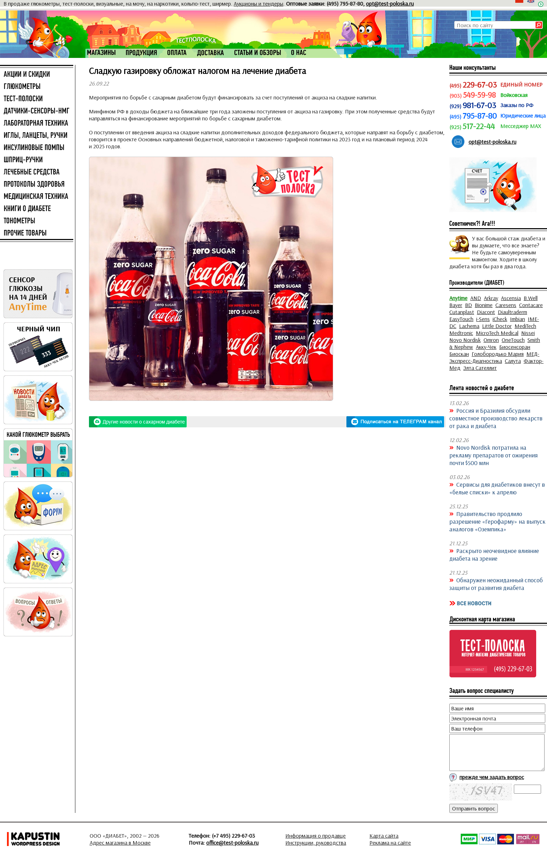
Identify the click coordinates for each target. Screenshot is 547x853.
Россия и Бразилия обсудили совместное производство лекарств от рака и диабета (495, 417)
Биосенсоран (514, 346)
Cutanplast (461, 311)
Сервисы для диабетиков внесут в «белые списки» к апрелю (497, 488)
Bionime (484, 304)
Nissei (528, 332)
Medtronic (461, 332)
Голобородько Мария (498, 353)
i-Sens (483, 318)
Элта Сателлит (480, 367)
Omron (491, 339)
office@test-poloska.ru (232, 842)
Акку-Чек (486, 346)
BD (468, 304)
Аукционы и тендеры (258, 3)
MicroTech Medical (497, 332)
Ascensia (511, 297)
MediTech (525, 325)
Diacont (486, 311)
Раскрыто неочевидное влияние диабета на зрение (494, 554)
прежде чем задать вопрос (491, 776)
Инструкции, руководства (315, 842)
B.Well (531, 297)
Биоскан (459, 353)
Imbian (517, 318)
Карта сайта (383, 835)
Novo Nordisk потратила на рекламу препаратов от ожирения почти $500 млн (493, 454)
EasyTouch (461, 318)
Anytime (458, 297)
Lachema (469, 325)
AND (475, 297)
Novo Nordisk (465, 339)
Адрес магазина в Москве (120, 842)
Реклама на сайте (390, 842)
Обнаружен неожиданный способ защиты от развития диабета (496, 583)
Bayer (455, 304)
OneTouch (513, 339)
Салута (513, 360)
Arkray (491, 297)
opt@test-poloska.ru (390, 3)
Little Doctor (497, 325)
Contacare (531, 304)
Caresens (505, 304)
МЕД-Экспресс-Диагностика (494, 357)
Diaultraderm (512, 311)
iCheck (500, 318)
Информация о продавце (315, 835)
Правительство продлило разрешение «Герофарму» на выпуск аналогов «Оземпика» (497, 521)
